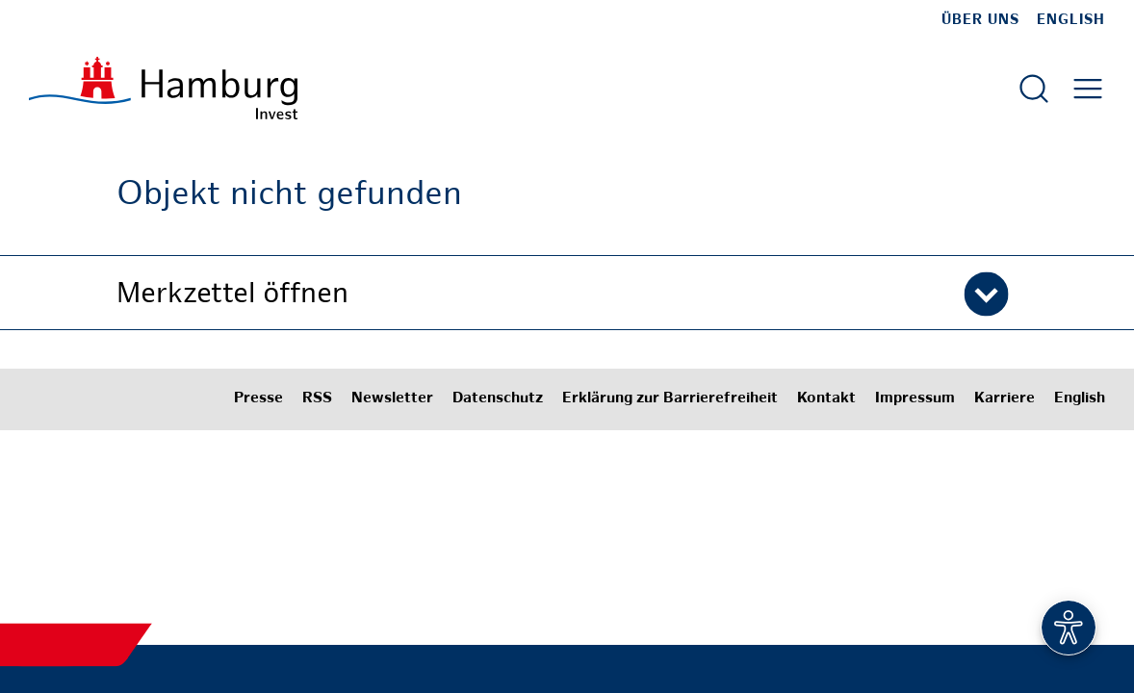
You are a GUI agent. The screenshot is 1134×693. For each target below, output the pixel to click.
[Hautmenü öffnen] (1087, 88)
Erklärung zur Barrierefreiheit (670, 399)
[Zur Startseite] (163, 88)
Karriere (1004, 399)
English (1071, 20)
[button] (567, 292)
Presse (258, 399)
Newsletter (392, 399)
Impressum (915, 399)
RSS (317, 399)
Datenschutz (497, 399)
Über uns (980, 20)
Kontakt (826, 399)
